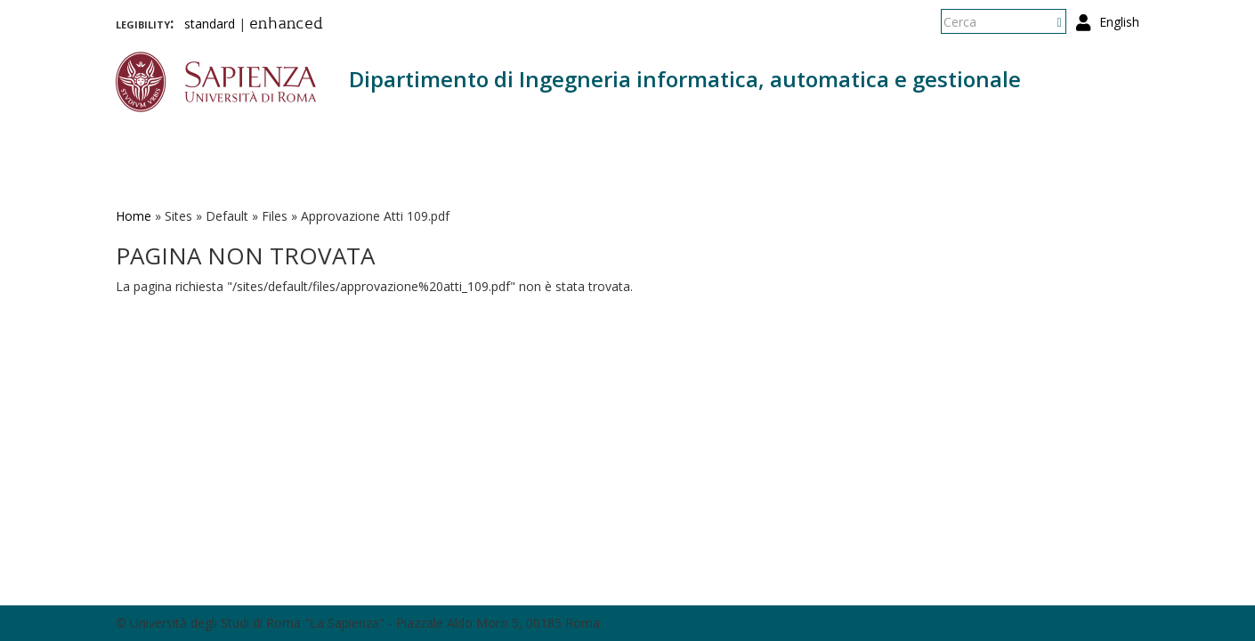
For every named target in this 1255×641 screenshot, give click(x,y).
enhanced (286, 25)
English (1119, 21)
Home (133, 215)
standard (209, 23)
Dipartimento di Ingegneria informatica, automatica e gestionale (685, 78)
